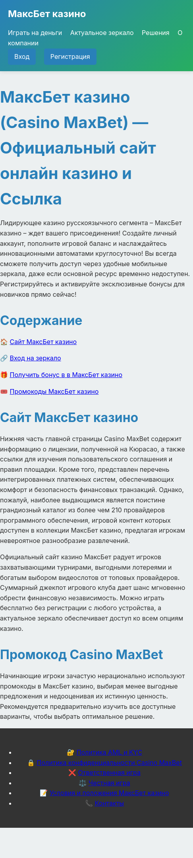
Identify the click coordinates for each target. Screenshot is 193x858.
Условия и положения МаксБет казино (109, 793)
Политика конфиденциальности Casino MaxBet (109, 763)
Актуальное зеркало (102, 33)
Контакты (109, 803)
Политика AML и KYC (109, 752)
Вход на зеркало (35, 358)
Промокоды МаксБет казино (54, 391)
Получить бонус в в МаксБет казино (66, 375)
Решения (156, 33)
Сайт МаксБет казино (43, 342)
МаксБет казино (47, 13)
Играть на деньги (35, 33)
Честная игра (109, 783)
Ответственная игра (109, 772)
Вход (21, 56)
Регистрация (70, 56)
